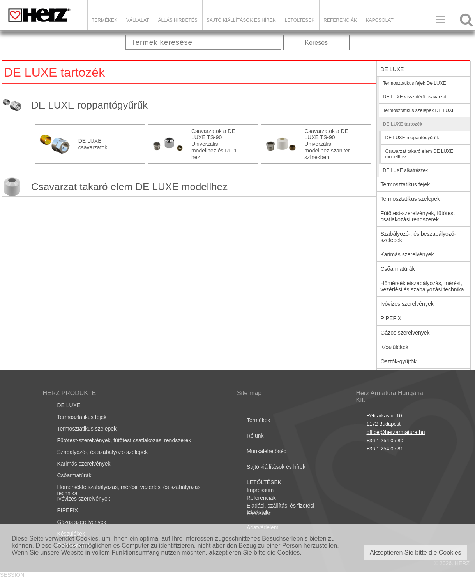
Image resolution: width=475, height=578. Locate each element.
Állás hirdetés (177, 20)
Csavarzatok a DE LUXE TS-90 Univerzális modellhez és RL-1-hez (214, 144)
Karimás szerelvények (407, 254)
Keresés (316, 42)
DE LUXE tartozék (402, 124)
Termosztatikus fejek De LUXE (414, 83)
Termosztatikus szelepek (410, 199)
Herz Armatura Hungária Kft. (389, 396)
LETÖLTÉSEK (299, 20)
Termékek (104, 20)
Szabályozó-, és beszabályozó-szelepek (418, 237)
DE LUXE (392, 69)
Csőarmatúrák (398, 269)
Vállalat (137, 20)
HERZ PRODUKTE (69, 393)
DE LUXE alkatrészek (405, 170)
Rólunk (255, 436)
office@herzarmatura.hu (395, 432)
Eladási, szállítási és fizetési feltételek (280, 509)
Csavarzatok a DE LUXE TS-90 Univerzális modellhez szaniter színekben (327, 144)
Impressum (260, 490)
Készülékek (395, 347)
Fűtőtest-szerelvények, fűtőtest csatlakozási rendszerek (418, 216)
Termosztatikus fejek (405, 184)
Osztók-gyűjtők (399, 361)
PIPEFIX (391, 318)
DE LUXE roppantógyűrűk (89, 105)
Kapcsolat (380, 20)
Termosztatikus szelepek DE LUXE (419, 110)
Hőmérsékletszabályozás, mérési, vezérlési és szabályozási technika (422, 286)
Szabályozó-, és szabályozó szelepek (102, 452)
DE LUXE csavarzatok (93, 144)
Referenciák (340, 20)
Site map (249, 393)
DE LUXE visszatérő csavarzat (415, 97)
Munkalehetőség (267, 451)
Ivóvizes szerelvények (407, 304)
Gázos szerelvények (405, 332)
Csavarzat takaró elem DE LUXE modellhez (129, 187)
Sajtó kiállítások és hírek (241, 20)
